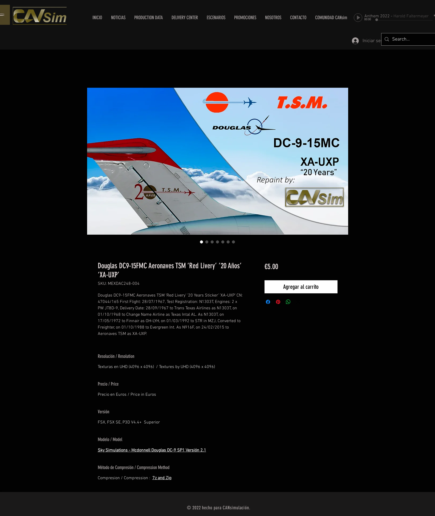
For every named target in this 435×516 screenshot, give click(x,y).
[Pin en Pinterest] (278, 302)
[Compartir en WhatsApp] (288, 302)
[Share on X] (298, 302)
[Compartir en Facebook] (268, 302)
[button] (184, 17)
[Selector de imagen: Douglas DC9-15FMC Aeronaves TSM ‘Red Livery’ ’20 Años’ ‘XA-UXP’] (201, 242)
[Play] (358, 17)
